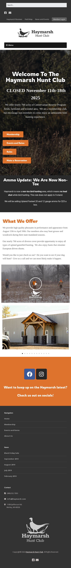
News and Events (42, 19)
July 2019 (8, 470)
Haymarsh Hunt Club (34, 552)
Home (6, 418)
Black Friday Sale (11, 453)
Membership (9, 424)
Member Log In (59, 19)
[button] (35, 283)
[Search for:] (36, 5)
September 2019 (11, 459)
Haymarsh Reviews (14, 19)
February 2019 (10, 476)
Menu (10, 45)
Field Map (29, 19)
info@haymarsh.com (16, 499)
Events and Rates (12, 430)
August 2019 (9, 464)
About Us (8, 436)
